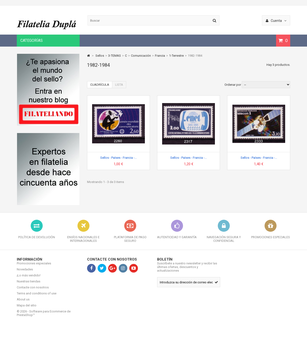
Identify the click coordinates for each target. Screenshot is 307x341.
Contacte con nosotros (33, 291)
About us (23, 303)
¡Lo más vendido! (29, 279)
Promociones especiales (34, 267)
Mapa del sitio (26, 309)
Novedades (25, 273)
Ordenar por (232, 84)
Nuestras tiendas (28, 285)
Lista (119, 84)
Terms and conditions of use (36, 297)
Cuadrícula (99, 84)
